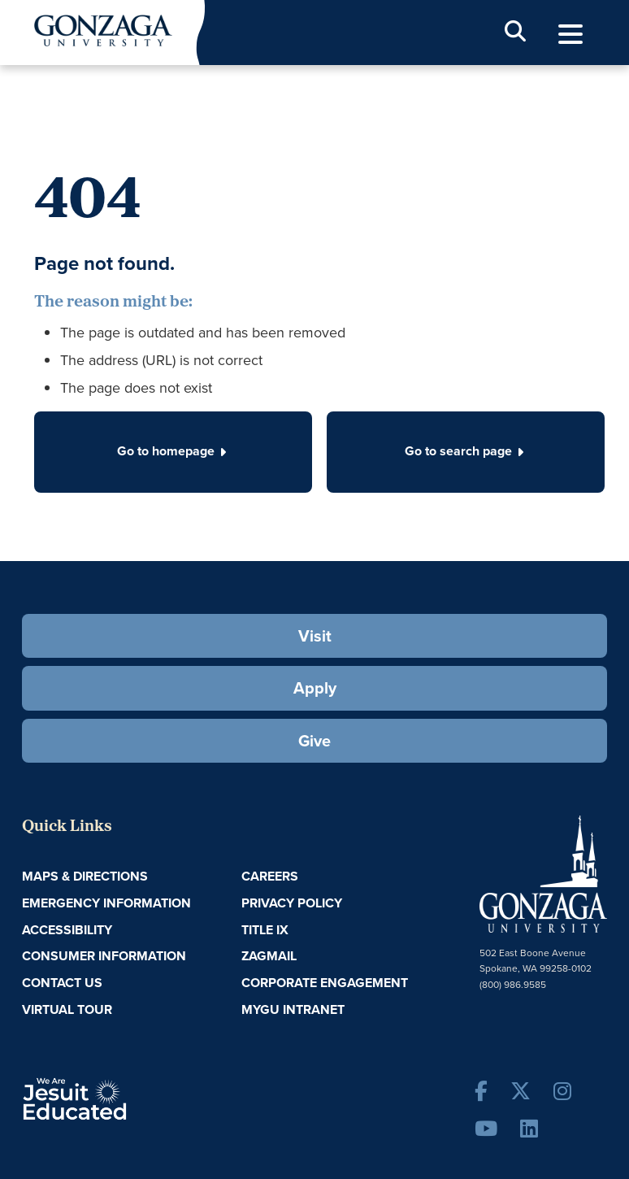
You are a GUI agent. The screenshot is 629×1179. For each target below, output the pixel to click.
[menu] (570, 34)
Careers (269, 876)
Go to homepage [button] (173, 451)
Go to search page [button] (466, 451)
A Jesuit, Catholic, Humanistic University (119, 1097)
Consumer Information (104, 955)
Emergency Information (106, 903)
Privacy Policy (291, 903)
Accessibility (67, 929)
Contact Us (62, 982)
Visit (315, 635)
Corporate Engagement (324, 982)
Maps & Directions (85, 876)
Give (314, 740)
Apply (314, 687)
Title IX (264, 929)
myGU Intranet (293, 1009)
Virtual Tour (67, 1009)
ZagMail (269, 955)
